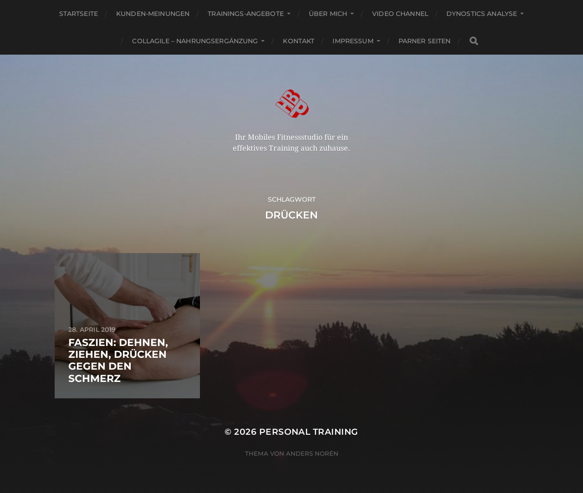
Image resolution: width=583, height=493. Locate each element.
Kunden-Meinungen (152, 14)
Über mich (328, 14)
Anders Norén (312, 453)
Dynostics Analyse (481, 14)
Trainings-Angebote (246, 14)
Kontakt (298, 41)
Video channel (400, 14)
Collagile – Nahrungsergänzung (195, 41)
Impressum (352, 41)
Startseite (78, 14)
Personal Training (308, 432)
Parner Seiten (425, 41)
